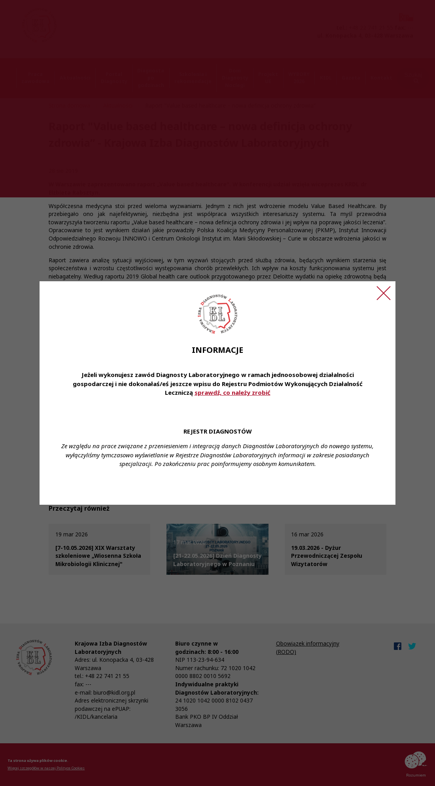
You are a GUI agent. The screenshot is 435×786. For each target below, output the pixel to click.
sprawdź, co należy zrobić (232, 392)
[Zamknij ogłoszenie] (383, 293)
